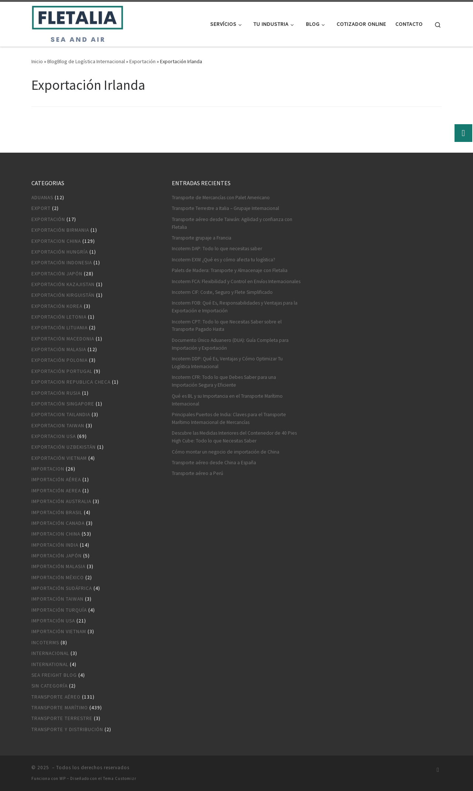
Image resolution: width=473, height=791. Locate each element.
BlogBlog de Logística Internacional (86, 61)
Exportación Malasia (58, 349)
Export (41, 208)
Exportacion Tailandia (60, 414)
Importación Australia (61, 501)
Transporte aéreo (56, 697)
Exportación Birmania (60, 230)
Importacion (47, 469)
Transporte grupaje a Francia (201, 238)
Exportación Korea (56, 306)
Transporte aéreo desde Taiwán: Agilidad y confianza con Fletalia (232, 223)
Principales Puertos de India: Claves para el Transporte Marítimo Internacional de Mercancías (229, 418)
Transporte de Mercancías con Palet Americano (221, 197)
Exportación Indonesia (61, 262)
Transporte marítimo (59, 708)
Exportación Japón (56, 274)
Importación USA (53, 621)
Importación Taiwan (57, 599)
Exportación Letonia (58, 317)
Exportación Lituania (59, 328)
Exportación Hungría (59, 252)
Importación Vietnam (58, 631)
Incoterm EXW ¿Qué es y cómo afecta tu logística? (223, 260)
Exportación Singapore (62, 404)
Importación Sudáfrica (61, 588)
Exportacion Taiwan (57, 425)
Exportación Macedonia (62, 339)
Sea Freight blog (54, 675)
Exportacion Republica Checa (70, 382)
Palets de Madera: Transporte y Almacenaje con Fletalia (229, 270)
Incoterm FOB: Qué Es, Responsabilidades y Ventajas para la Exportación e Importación (234, 307)
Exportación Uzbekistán (63, 447)
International (49, 664)
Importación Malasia (58, 566)
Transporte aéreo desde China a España (214, 462)
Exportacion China (56, 241)
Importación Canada (58, 523)
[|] (77, 22)
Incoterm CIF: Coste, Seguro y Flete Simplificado (222, 292)
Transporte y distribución (67, 729)
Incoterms (45, 642)
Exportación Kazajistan (63, 284)
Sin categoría (49, 686)
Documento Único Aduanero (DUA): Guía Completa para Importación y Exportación (230, 344)
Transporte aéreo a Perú (197, 473)
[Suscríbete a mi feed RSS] (438, 769)
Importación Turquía (59, 610)
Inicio (37, 61)
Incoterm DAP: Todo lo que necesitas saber (217, 248)
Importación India (54, 545)
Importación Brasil (56, 512)
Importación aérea (56, 479)
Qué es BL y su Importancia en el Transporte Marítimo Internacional (227, 400)
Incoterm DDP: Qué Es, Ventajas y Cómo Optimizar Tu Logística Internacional (227, 363)
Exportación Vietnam (59, 458)
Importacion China (55, 534)
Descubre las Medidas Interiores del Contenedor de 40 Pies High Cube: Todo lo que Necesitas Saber (234, 437)
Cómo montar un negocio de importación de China (225, 452)
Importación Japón (56, 556)
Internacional (50, 653)
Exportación (142, 61)
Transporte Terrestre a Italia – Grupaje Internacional (225, 208)
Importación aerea (56, 491)
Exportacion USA (53, 436)
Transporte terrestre (61, 718)
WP (62, 778)
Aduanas (42, 197)
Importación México (57, 577)
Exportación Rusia (56, 393)
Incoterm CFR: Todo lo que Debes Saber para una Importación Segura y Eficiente (224, 381)
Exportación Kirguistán (63, 295)
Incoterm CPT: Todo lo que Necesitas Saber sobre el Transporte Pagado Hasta (227, 326)
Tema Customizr (119, 778)
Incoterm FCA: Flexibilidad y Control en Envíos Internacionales (236, 281)
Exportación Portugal (61, 371)
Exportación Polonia (59, 360)
